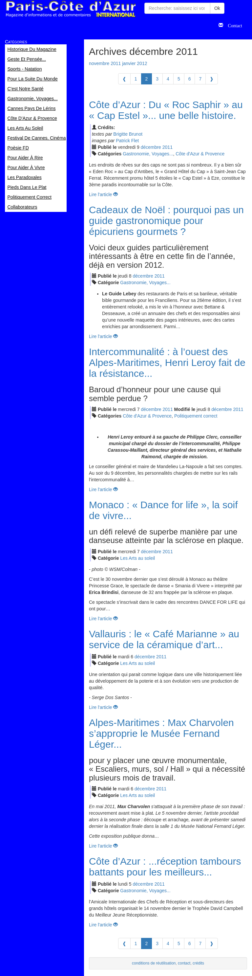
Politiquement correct (196, 416)
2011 (167, 147)
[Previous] (124, 78)
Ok (217, 8)
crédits (198, 963)
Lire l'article (103, 194)
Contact (232, 25)
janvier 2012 (134, 63)
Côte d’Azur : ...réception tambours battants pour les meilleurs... (165, 866)
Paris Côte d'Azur (70, 9)
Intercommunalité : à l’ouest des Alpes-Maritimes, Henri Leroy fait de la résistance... (167, 362)
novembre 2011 (105, 63)
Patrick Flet (127, 140)
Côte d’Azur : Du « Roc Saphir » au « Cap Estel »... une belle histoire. (166, 110)
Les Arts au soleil (137, 558)
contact (184, 963)
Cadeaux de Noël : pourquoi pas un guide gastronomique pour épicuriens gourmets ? (166, 220)
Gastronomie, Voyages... (148, 153)
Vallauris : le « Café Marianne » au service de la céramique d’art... (164, 639)
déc (151, 147)
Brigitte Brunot (127, 134)
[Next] (211, 78)
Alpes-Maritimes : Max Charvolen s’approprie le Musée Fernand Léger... (161, 733)
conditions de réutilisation (154, 963)
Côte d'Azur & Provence (200, 153)
